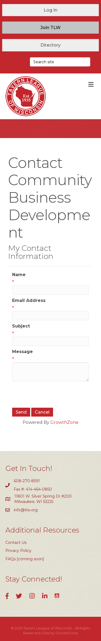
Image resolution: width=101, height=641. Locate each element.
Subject (21, 326)
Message (22, 351)
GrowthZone (64, 422)
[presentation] (53, 394)
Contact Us (15, 542)
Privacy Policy (18, 550)
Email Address (29, 300)
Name (19, 274)
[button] (50, 10)
